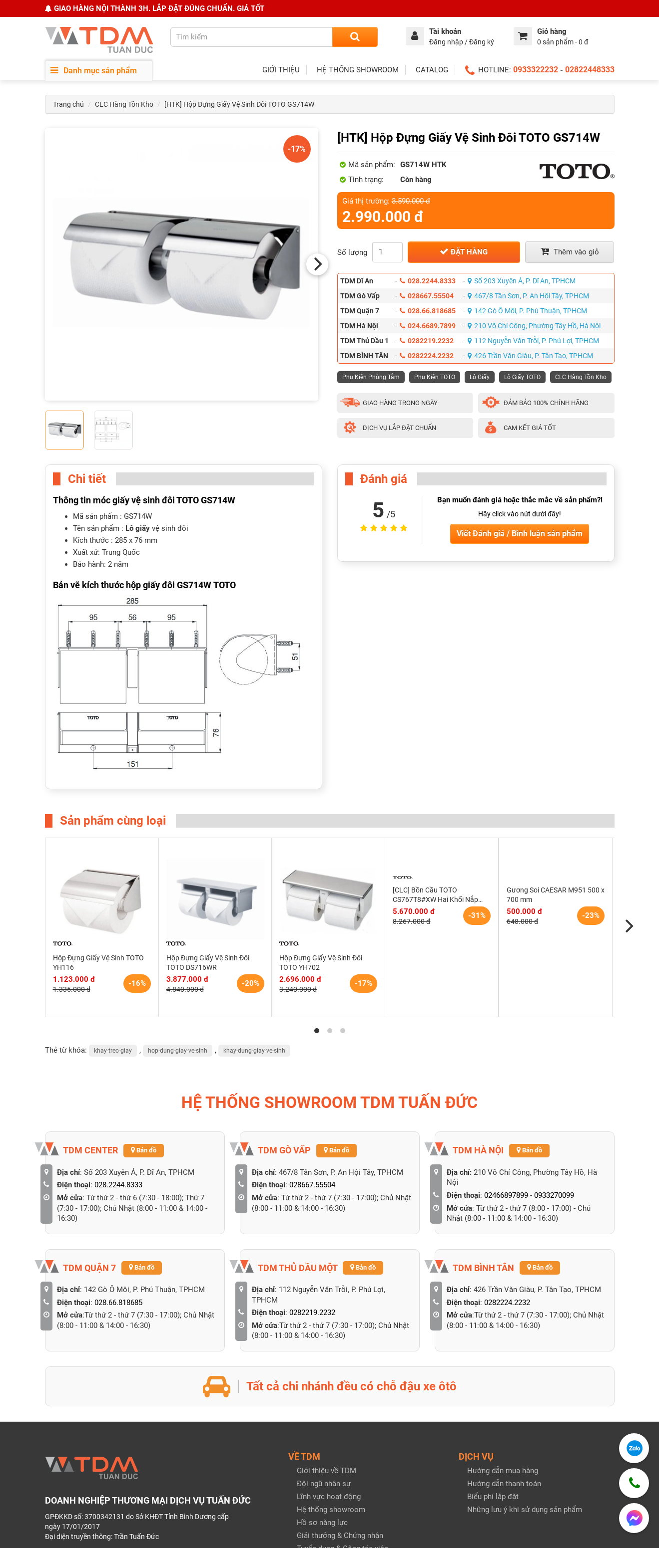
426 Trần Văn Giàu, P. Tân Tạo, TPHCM (530, 356)
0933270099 (554, 1195)
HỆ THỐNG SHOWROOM (358, 69)
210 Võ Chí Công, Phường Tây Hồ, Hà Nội (534, 326)
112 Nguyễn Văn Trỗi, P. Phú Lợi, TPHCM (533, 341)
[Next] (317, 264)
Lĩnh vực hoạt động (329, 1496)
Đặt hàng (464, 251)
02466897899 (506, 1195)
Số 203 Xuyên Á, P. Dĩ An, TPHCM (522, 281)
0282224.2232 (427, 356)
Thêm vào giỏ (570, 251)
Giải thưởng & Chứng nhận (340, 1535)
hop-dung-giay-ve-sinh (177, 1050)
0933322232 (535, 69)
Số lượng (352, 252)
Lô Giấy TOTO (522, 377)
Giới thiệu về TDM (326, 1470)
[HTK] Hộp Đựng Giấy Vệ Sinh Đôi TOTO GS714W (239, 104)
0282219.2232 (427, 341)
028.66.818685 (428, 311)
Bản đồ (143, 1150)
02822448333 (590, 69)
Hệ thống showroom (331, 1509)
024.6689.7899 (428, 326)
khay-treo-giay (113, 1050)
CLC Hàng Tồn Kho (124, 104)
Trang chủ (68, 104)
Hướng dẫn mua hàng (502, 1470)
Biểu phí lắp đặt (493, 1496)
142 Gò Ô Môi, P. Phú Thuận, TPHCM (527, 311)
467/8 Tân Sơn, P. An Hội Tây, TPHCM (528, 296)
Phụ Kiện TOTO (434, 377)
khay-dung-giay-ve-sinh (254, 1050)
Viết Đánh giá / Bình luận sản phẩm (520, 533)
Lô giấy (137, 528)
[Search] (355, 37)
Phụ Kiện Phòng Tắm (371, 377)
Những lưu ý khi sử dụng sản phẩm (524, 1509)
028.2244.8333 (428, 281)
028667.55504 (427, 296)
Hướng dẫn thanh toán (504, 1483)
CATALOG (432, 69)
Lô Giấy (480, 377)
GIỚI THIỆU (281, 69)
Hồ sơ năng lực (322, 1522)
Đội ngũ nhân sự (324, 1483)
